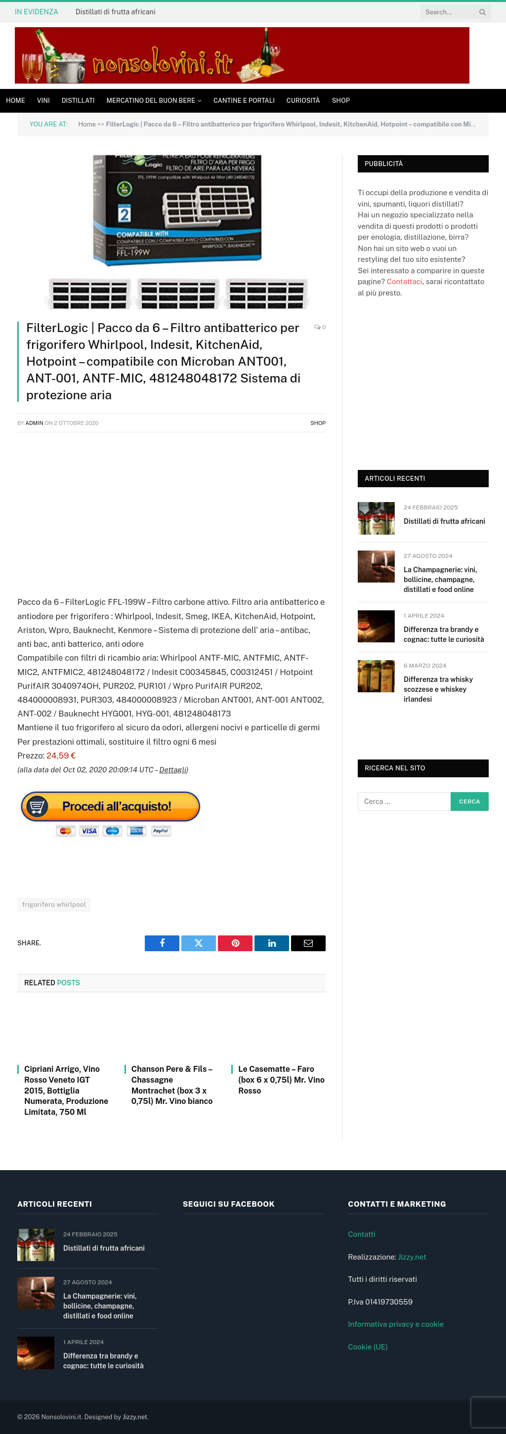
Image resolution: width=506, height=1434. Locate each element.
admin (34, 423)
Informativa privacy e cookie (396, 1324)
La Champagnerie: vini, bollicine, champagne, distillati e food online (440, 579)
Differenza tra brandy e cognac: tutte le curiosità (444, 634)
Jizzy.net (412, 1257)
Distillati (78, 100)
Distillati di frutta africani (115, 12)
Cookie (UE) (368, 1347)
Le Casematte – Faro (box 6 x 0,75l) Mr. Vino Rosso (281, 1080)
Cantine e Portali (244, 100)
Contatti (362, 1234)
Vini (43, 100)
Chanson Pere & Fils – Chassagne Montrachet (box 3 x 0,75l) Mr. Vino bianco (172, 1085)
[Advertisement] (171, 512)
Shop (341, 100)
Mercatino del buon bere (151, 100)
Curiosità (303, 100)
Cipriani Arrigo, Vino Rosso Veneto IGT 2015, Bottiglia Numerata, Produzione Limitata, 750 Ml (66, 1090)
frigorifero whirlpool (54, 904)
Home (15, 100)
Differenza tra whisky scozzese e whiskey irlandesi (438, 689)
